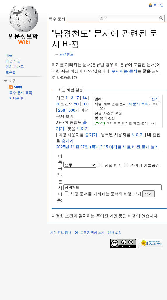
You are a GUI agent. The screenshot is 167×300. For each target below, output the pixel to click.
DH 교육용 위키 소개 (89, 232)
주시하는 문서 (124, 71)
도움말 (11, 72)
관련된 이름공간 (145, 165)
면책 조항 (114, 232)
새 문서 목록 (138, 104)
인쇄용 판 (16, 98)
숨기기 (91, 134)
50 (76, 104)
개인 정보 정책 (60, 232)
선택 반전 (113, 165)
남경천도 (67, 54)
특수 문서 (57, 19)
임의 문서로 (15, 67)
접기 (155, 99)
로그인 (158, 5)
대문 (9, 55)
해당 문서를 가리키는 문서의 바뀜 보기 (105, 193)
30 (58, 104)
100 (85, 104)
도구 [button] (11, 81)
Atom (18, 87)
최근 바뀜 (13, 61)
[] (155, 99)
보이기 (83, 128)
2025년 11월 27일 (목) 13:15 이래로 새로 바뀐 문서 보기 (107, 147)
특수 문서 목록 (20, 93)
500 (71, 110)
